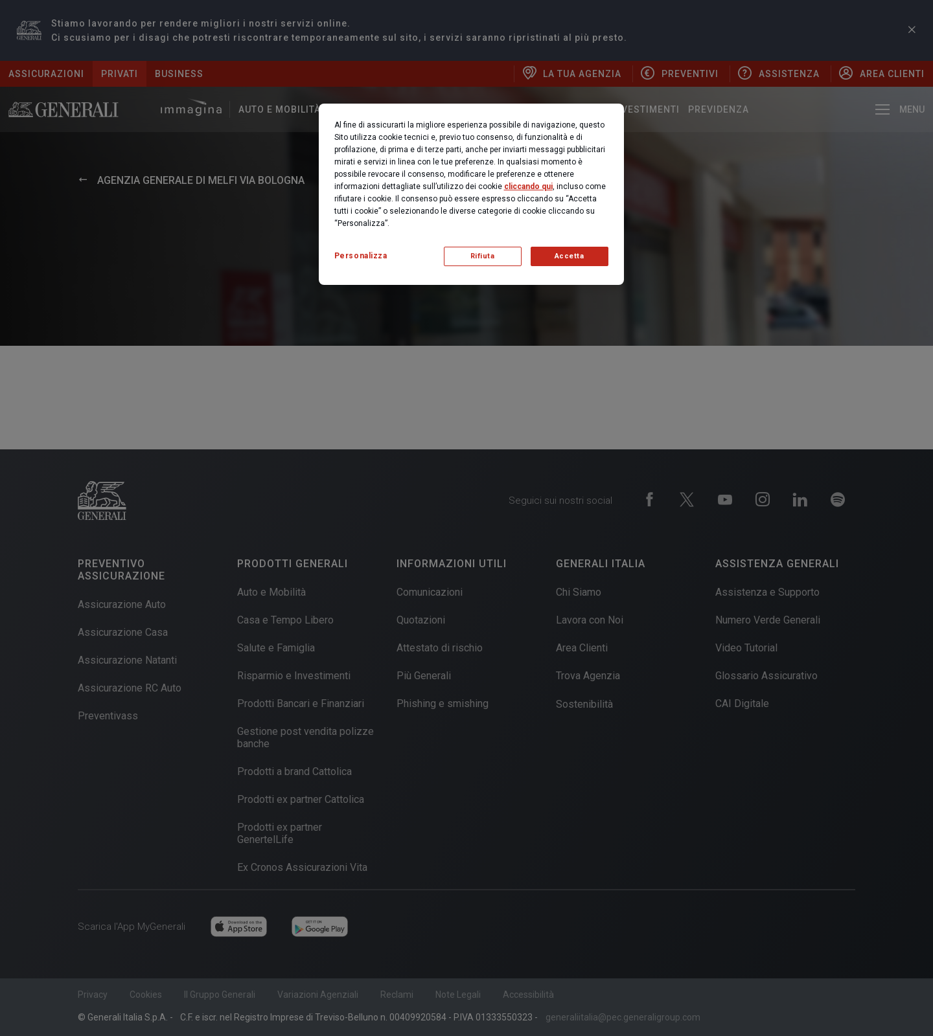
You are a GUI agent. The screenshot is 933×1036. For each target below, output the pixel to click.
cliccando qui (528, 186)
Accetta (569, 256)
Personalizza (360, 255)
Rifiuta (482, 256)
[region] (471, 194)
